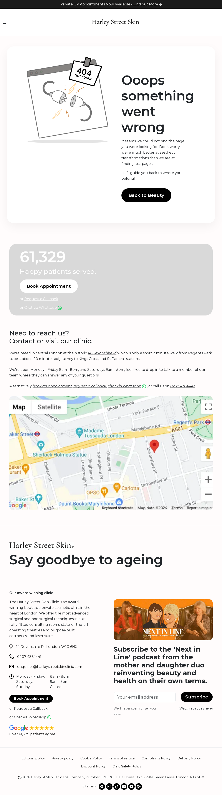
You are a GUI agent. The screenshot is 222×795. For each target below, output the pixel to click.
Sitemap (89, 786)
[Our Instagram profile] (109, 786)
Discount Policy (93, 766)
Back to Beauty (146, 195)
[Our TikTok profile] (116, 786)
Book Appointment (49, 286)
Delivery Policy (189, 758)
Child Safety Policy (127, 766)
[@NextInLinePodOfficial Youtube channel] (131, 786)
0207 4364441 (29, 657)
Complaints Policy (156, 758)
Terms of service (122, 758)
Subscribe (196, 697)
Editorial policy (33, 758)
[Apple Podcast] (139, 786)
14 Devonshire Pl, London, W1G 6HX (46, 647)
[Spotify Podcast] (102, 786)
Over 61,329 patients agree (32, 734)
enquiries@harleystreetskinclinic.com (49, 667)
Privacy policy (62, 758)
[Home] (115, 22)
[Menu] (4, 22)
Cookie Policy (91, 758)
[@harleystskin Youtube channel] (124, 786)
